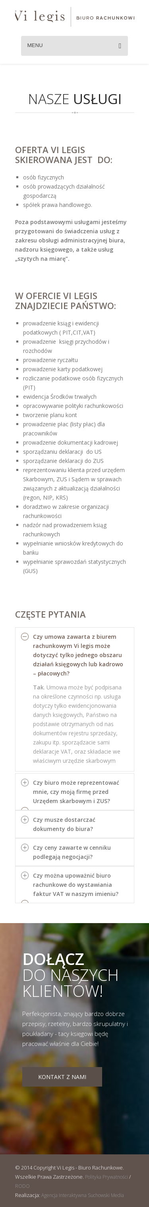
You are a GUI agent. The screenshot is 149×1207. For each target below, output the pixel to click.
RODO (22, 1186)
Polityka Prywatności (106, 1177)
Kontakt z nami (62, 1077)
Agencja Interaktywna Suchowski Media (82, 1195)
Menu (74, 45)
